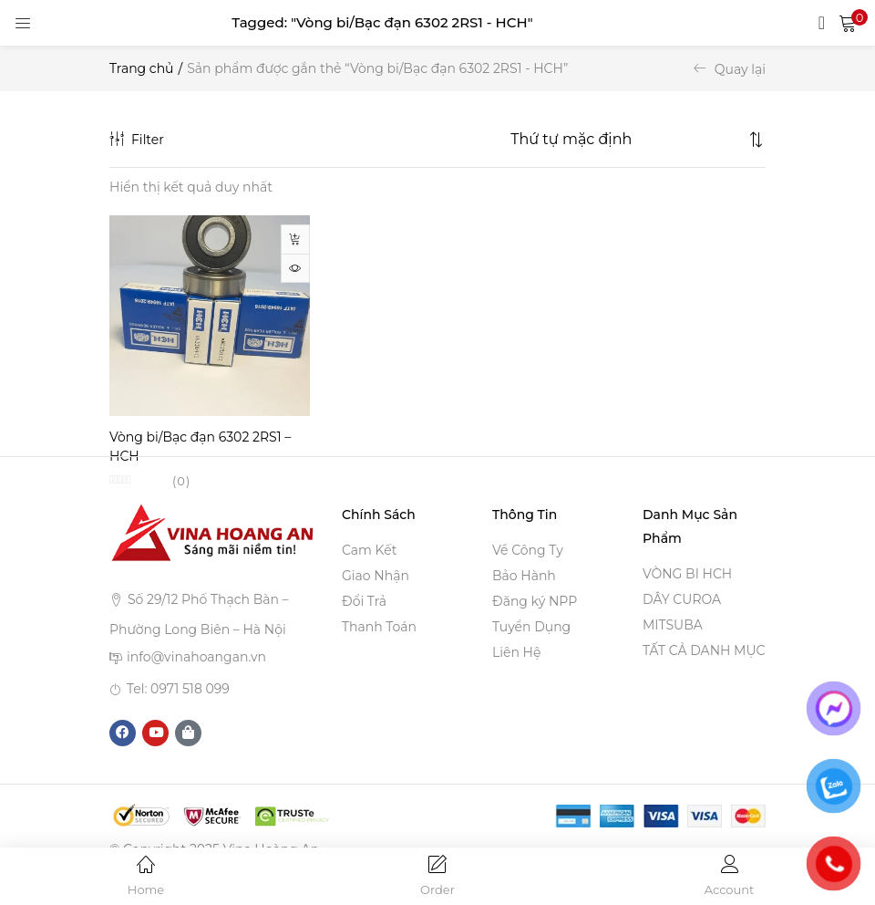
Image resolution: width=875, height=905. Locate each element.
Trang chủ (141, 68)
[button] (847, 23)
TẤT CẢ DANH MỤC (704, 651)
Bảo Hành (524, 576)
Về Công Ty (527, 551)
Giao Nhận (375, 576)
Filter (136, 139)
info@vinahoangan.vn (196, 658)
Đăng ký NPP (534, 602)
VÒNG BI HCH (687, 575)
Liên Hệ (516, 653)
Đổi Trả (364, 602)
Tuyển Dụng (531, 627)
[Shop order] (627, 139)
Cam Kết (369, 551)
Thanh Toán (379, 627)
